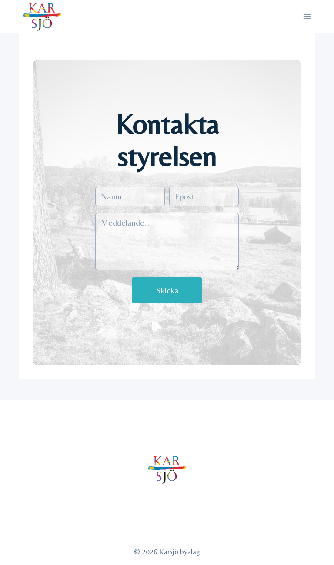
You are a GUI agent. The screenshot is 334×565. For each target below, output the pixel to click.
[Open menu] (307, 16)
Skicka (167, 290)
